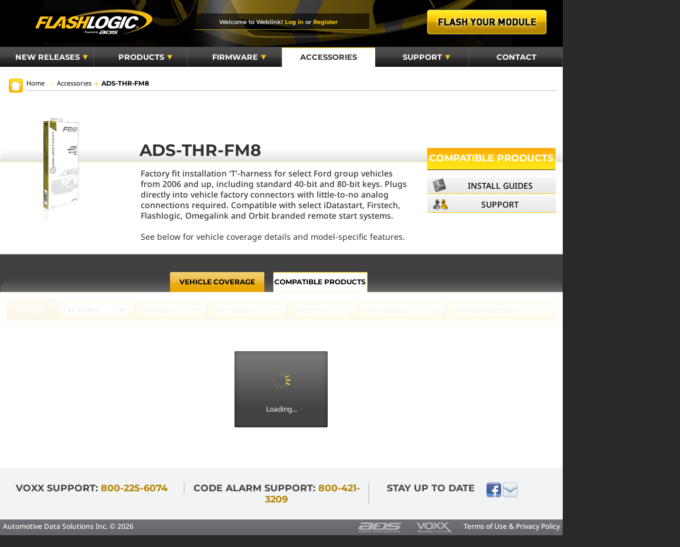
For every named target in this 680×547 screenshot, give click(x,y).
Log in (294, 21)
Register (325, 21)
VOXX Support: (92, 488)
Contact (516, 57)
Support (426, 57)
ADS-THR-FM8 (121, 83)
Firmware (239, 57)
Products (145, 57)
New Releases (51, 57)
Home (35, 83)
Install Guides (500, 185)
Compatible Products (491, 158)
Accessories (328, 57)
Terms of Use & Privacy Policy (512, 526)
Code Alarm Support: (276, 494)
